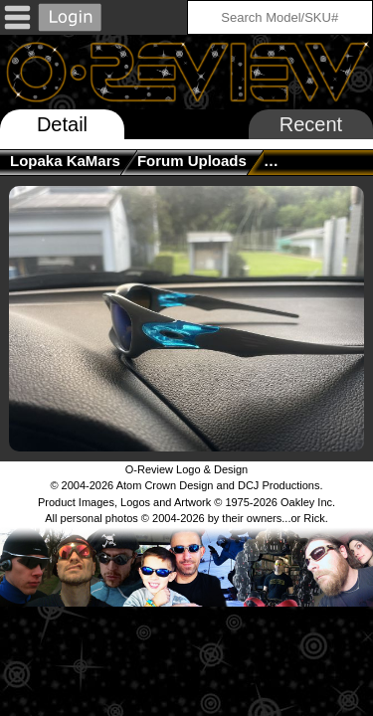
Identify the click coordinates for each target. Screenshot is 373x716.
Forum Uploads (192, 160)
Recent (311, 124)
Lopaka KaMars (65, 160)
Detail (62, 124)
